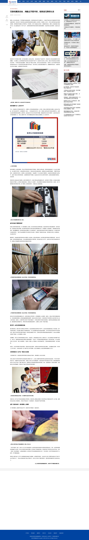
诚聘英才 (38, 533)
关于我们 (27, 533)
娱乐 (72, 1)
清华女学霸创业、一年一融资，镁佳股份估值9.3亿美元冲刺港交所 (72, 39)
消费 (40, 1)
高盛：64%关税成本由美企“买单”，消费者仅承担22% (71, 61)
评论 (60, 1)
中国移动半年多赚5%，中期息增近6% (72, 28)
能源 (52, 1)
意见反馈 (49, 533)
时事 (19, 1)
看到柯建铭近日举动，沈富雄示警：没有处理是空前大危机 (72, 112)
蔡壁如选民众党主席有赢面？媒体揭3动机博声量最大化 (72, 105)
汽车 (56, 1)
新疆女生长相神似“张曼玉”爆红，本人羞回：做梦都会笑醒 (72, 94)
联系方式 (44, 533)
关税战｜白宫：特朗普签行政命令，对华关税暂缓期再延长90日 (71, 58)
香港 (23, 1)
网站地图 (32, 533)
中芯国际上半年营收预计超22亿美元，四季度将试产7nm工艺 (72, 20)
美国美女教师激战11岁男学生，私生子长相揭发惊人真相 (72, 84)
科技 (48, 1)
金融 (36, 1)
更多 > (79, 9)
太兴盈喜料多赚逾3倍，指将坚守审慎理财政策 (72, 24)
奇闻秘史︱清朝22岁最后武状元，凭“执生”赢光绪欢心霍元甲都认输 (72, 98)
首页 (11, 8)
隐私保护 (55, 533)
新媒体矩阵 (61, 533)
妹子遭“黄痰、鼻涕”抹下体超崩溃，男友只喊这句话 (72, 87)
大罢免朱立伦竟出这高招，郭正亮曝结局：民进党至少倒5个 (72, 91)
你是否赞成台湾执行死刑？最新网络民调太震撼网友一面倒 (72, 108)
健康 (44, 1)
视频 (76, 1)
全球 (32, 1)
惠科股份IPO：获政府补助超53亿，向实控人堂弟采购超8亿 (71, 47)
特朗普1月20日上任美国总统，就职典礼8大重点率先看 (72, 101)
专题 (64, 1)
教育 (68, 1)
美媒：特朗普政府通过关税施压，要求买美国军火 (72, 65)
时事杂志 (15, 8)
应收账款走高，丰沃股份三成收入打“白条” (72, 43)
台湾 (28, 1)
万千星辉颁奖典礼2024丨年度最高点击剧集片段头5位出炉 (72, 115)
